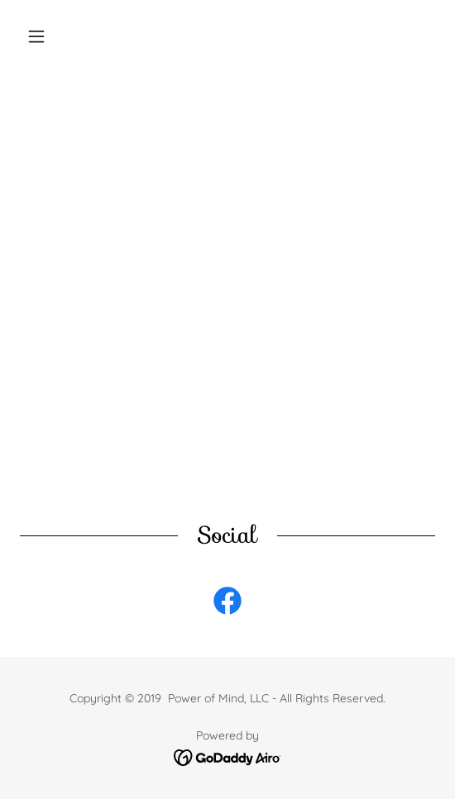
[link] (227, 604)
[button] (51, 36)
